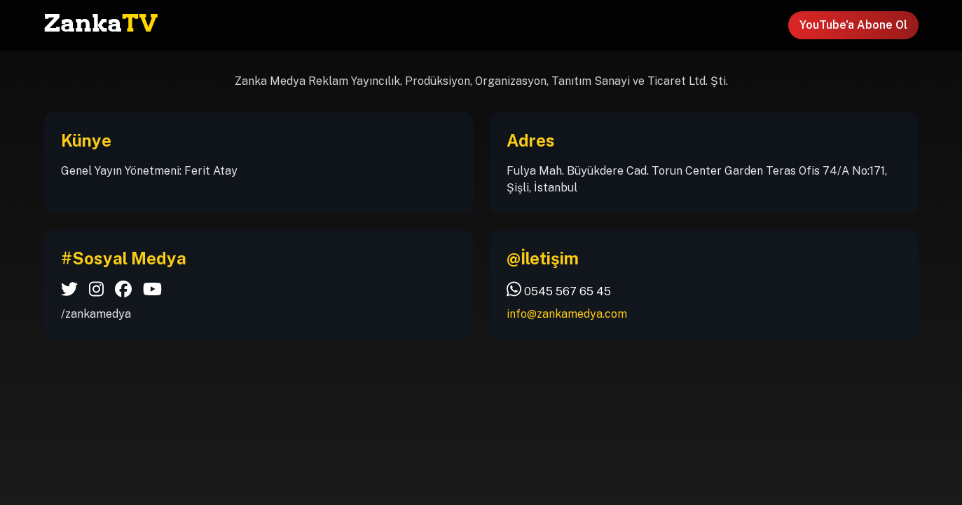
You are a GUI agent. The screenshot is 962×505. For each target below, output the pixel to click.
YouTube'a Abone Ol (853, 25)
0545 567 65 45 (559, 289)
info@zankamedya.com (567, 314)
